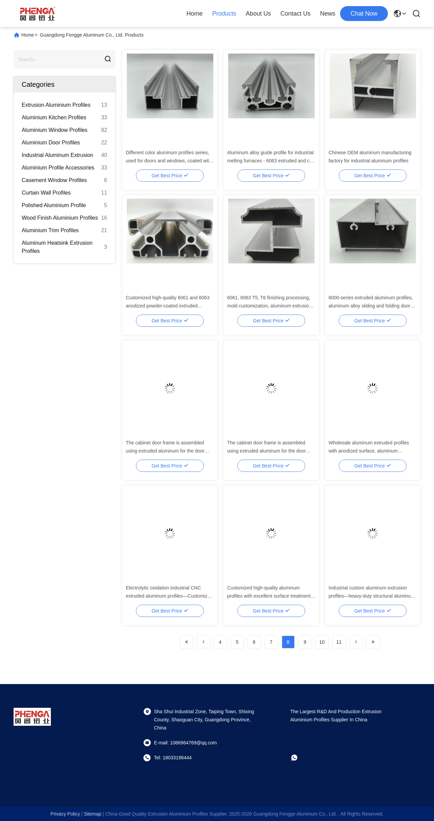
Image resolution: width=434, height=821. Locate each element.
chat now (364, 13)
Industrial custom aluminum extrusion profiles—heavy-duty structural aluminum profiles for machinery (372, 596)
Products (224, 13)
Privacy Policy (65, 814)
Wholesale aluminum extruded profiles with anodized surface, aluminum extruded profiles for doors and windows (370, 451)
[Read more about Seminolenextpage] (186, 642)
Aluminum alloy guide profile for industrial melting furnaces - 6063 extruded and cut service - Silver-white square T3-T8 (270, 161)
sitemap (92, 814)
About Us (258, 13)
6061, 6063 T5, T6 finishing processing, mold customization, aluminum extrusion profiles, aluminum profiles (269, 306)
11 (339, 642)
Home (194, 13)
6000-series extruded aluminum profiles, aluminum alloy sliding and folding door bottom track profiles (371, 306)
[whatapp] (299, 758)
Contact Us (295, 13)
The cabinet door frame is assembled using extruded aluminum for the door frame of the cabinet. (165, 451)
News (327, 13)
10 (322, 642)
